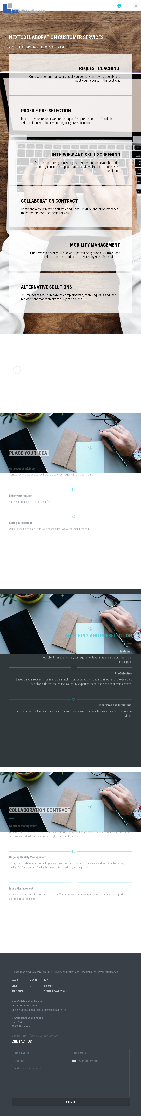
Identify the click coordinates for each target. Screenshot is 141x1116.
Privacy (48, 986)
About (33, 980)
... (31, 986)
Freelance (17, 991)
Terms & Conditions (55, 991)
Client (15, 986)
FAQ (46, 980)
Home (15, 980)
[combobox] (71, 1061)
